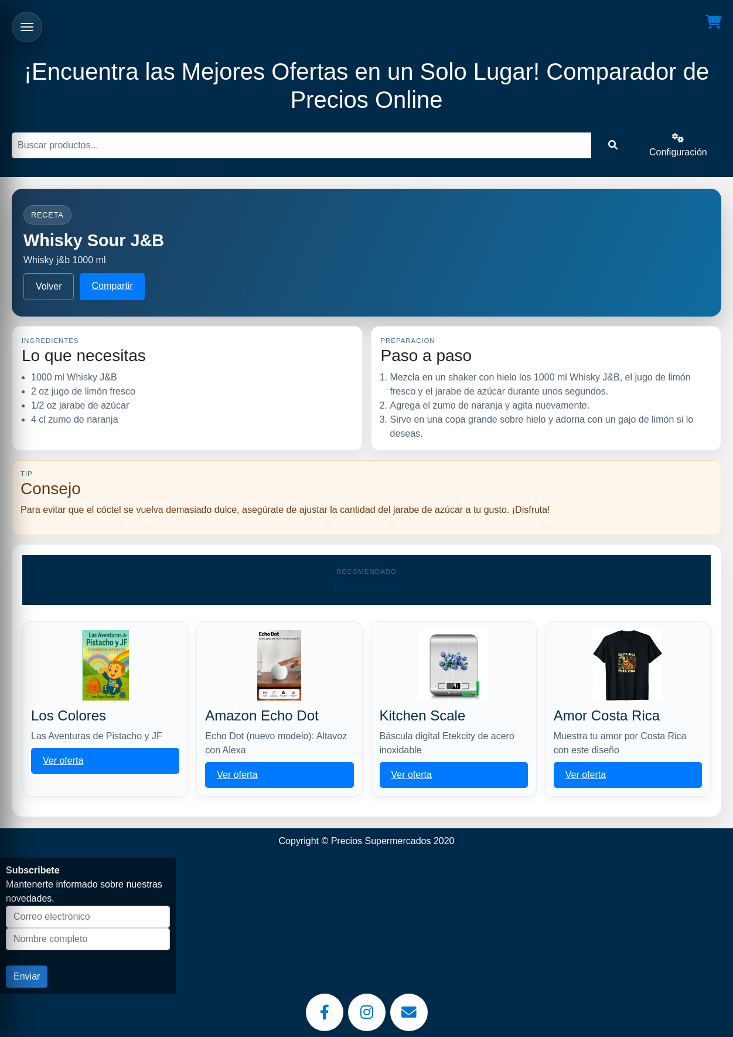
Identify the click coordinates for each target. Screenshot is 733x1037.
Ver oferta (63, 761)
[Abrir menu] (27, 27)
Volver (49, 286)
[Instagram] (367, 1012)
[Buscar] (301, 145)
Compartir (111, 286)
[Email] (409, 1012)
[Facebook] (324, 1012)
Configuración (678, 145)
